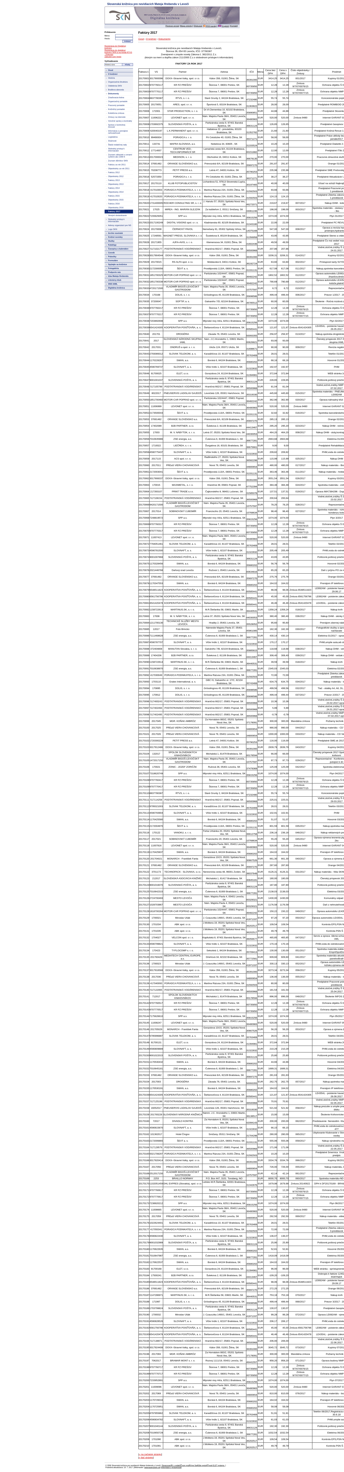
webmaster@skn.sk (152, 1467)
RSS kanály (210, 26)
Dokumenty (164, 39)
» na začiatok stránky (150, 1454)
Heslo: (107, 38)
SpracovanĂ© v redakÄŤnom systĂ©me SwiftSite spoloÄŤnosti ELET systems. (193, 1465)
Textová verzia (172, 26)
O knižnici (151, 39)
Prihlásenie (110, 32)
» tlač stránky (146, 1457)
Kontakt (233, 26)
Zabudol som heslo (113, 57)
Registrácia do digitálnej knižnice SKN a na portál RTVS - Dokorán (118, 52)
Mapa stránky (186, 26)
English (223, 26)
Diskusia (198, 26)
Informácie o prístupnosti (171, 1467)
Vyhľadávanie (111, 61)
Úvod (141, 39)
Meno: (107, 36)
